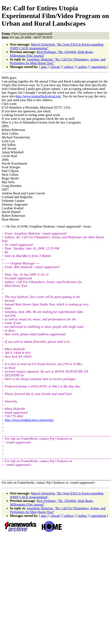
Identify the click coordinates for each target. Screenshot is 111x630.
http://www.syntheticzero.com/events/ (29, 420)
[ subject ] (69, 67)
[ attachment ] (98, 67)
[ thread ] (55, 67)
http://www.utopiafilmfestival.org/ (38, 96)
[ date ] (43, 67)
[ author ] (82, 67)
